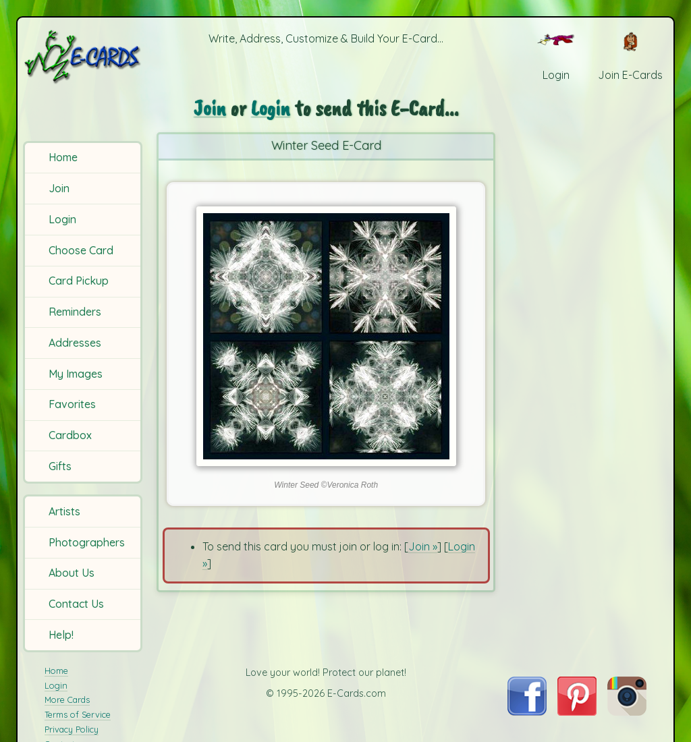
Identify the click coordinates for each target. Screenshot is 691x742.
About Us (71, 572)
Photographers (87, 542)
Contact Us (76, 603)
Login (62, 219)
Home (63, 157)
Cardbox (70, 435)
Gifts (60, 466)
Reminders (75, 311)
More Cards (67, 699)
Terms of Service (78, 714)
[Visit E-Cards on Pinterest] (577, 711)
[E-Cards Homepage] (83, 56)
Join (59, 188)
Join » (422, 546)
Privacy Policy (72, 729)
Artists (64, 511)
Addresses (75, 342)
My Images (76, 373)
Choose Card (81, 250)
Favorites (72, 404)
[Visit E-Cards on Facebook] (526, 711)
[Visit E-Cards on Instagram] (626, 711)
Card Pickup (79, 280)
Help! (61, 634)
